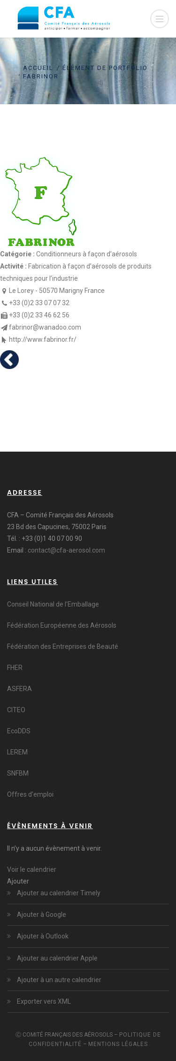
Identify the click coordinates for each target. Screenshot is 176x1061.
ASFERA (19, 688)
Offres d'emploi (30, 794)
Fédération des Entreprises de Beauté (62, 646)
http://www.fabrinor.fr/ (43, 339)
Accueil (38, 67)
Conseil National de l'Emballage (53, 604)
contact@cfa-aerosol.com (66, 550)
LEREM (17, 752)
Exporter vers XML (43, 1001)
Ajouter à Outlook (42, 936)
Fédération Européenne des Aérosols (61, 625)
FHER (15, 667)
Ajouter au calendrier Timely (57, 893)
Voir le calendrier (31, 869)
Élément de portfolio (105, 67)
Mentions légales (118, 1044)
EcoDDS (19, 731)
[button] (18, 881)
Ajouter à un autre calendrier (58, 980)
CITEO (16, 710)
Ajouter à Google (40, 914)
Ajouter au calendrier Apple (56, 958)
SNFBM (18, 773)
